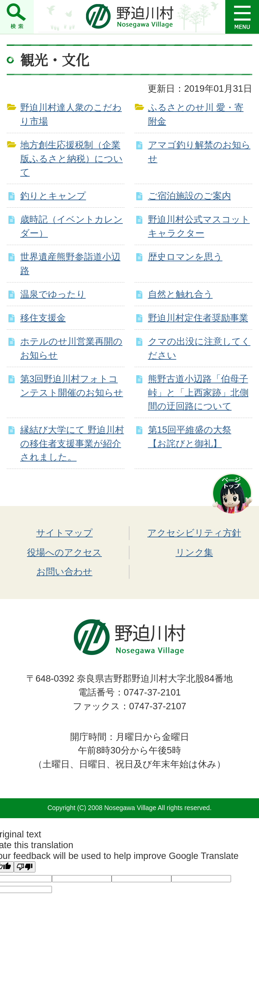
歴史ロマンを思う (185, 256)
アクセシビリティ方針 (194, 533)
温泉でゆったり (53, 294)
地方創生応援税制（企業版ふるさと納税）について (71, 159)
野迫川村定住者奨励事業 (198, 318)
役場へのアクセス (64, 552)
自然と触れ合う (180, 294)
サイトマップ (64, 533)
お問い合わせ (64, 571)
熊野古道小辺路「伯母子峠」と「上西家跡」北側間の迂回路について (198, 393)
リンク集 (194, 552)
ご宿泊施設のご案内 (189, 195)
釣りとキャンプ (53, 195)
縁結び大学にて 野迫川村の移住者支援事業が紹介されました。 (72, 443)
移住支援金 (43, 318)
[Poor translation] (24, 866)
